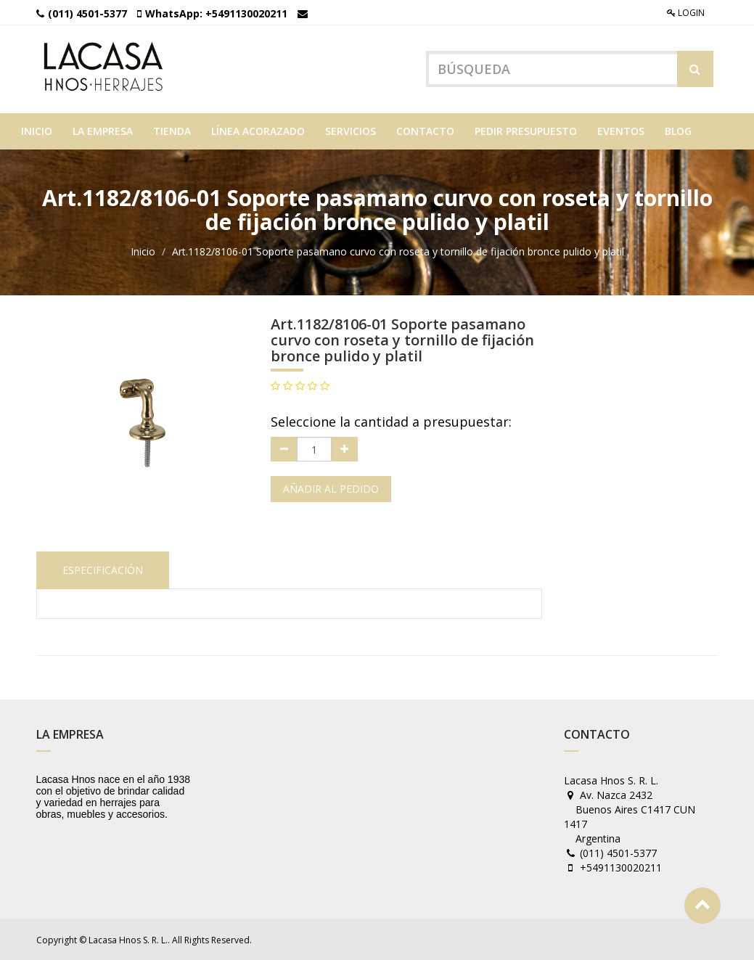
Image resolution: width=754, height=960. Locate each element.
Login (686, 13)
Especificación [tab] (102, 568)
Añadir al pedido (331, 488)
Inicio (143, 251)
